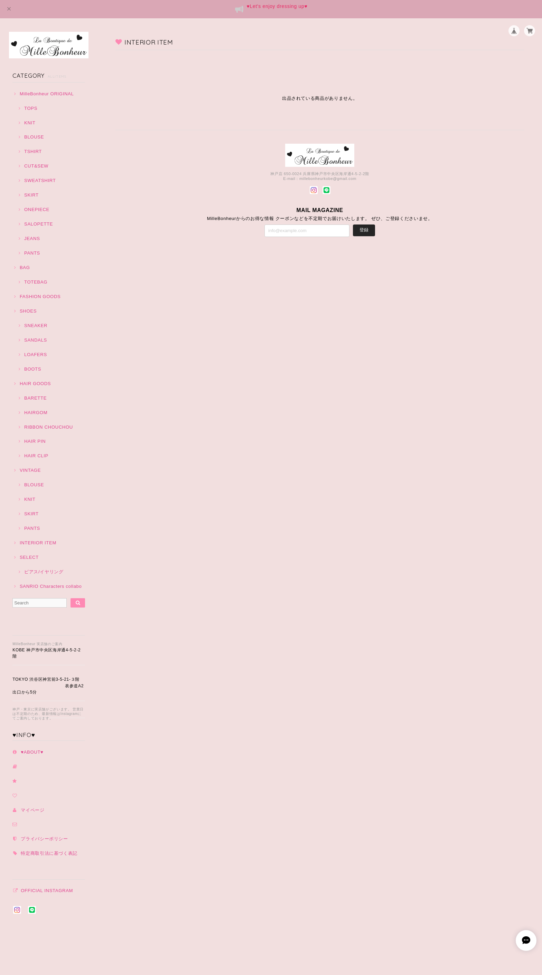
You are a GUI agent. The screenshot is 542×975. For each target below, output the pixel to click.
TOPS (30, 108)
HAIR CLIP (36, 455)
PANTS (32, 253)
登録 (363, 229)
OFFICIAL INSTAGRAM (47, 890)
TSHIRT (33, 151)
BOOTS (32, 369)
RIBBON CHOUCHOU (48, 427)
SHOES (28, 311)
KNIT (30, 122)
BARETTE (35, 398)
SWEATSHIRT (40, 180)
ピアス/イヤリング (44, 571)
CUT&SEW (36, 166)
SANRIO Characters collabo (51, 586)
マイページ (32, 810)
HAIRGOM (35, 412)
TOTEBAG (35, 282)
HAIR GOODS (35, 383)
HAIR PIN (35, 441)
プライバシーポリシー (44, 838)
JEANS (32, 238)
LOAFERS (35, 354)
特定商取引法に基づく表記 (49, 853)
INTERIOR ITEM (38, 542)
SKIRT (31, 195)
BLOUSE (34, 137)
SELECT (29, 557)
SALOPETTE (38, 224)
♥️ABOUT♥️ (32, 752)
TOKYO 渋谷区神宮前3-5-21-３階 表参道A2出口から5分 (48, 686)
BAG (25, 267)
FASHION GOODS (40, 296)
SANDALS (35, 340)
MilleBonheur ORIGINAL (47, 93)
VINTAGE (30, 470)
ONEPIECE (36, 209)
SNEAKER (35, 325)
